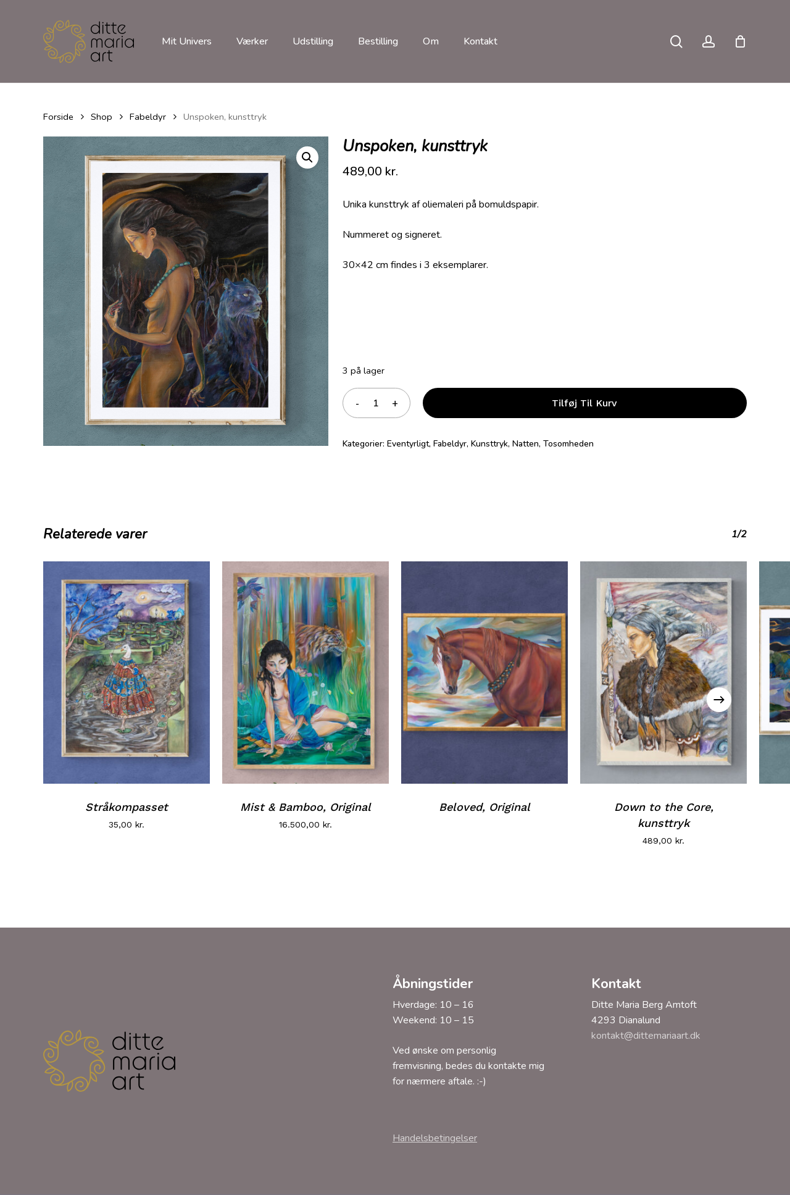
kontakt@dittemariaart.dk (646, 1035)
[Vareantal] (376, 402)
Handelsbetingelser (435, 1138)
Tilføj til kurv (584, 403)
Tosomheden (568, 444)
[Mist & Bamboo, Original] (305, 672)
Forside (58, 117)
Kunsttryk (489, 444)
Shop (101, 117)
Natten (525, 444)
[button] (307, 157)
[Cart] (740, 41)
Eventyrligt (408, 444)
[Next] (719, 699)
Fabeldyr (148, 117)
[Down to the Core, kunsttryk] (663, 672)
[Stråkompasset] (126, 672)
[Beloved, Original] (484, 672)
